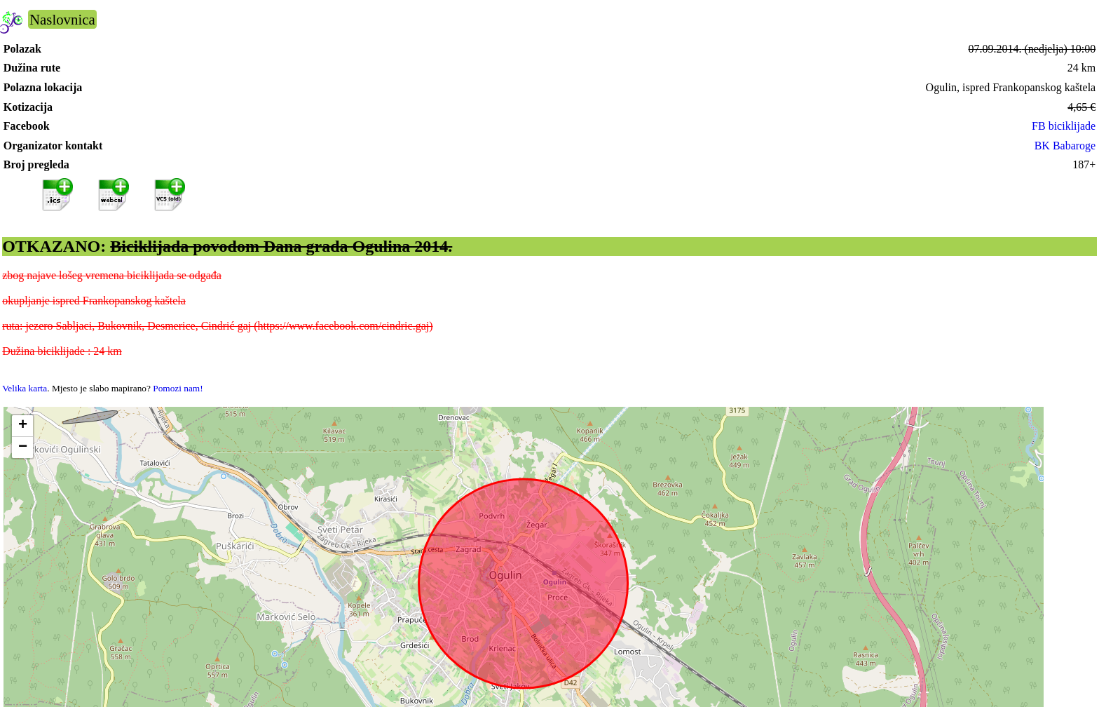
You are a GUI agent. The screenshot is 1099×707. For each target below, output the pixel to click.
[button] (22, 426)
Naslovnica (62, 19)
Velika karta (24, 388)
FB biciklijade (1063, 126)
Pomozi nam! (178, 388)
